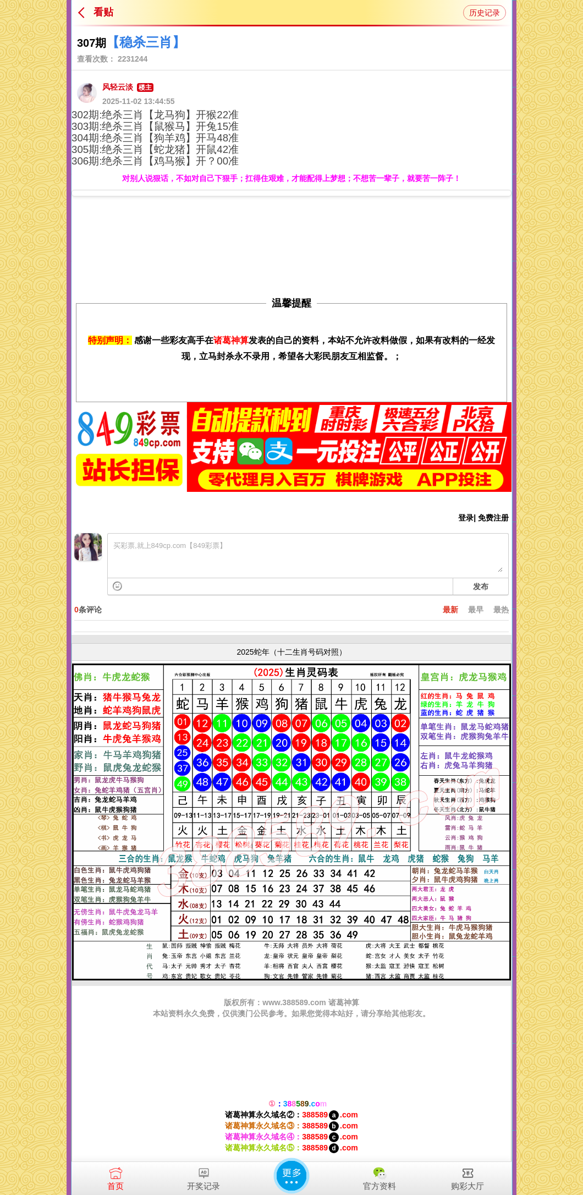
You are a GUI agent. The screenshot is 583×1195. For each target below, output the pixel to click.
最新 (450, 609)
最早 (475, 609)
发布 (480, 586)
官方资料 (380, 1176)
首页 (116, 1176)
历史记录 (484, 12)
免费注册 (493, 517)
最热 (501, 609)
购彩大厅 (468, 1176)
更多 (291, 1175)
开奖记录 (204, 1176)
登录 (466, 517)
